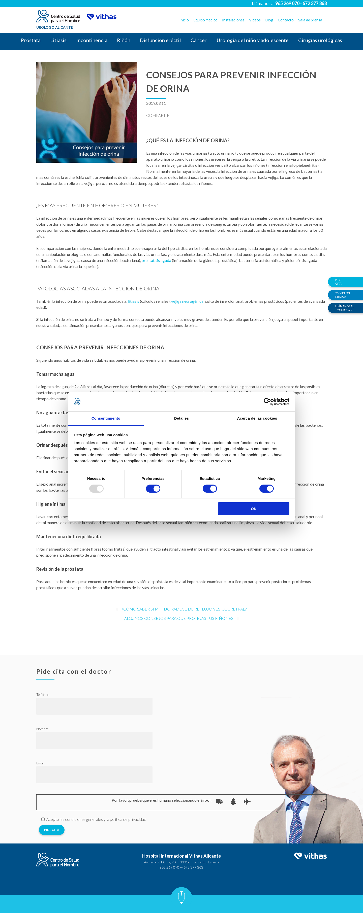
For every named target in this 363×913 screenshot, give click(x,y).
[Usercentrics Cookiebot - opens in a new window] (267, 401)
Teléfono (42, 694)
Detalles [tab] (181, 418)
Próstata (31, 40)
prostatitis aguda (156, 260)
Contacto (286, 20)
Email (40, 763)
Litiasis (58, 40)
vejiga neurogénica (187, 301)
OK (254, 508)
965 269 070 (169, 867)
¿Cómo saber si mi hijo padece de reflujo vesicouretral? (184, 608)
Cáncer (199, 40)
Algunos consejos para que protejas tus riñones (178, 618)
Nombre (42, 729)
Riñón (123, 40)
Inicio (184, 20)
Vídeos (255, 20)
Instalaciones (233, 20)
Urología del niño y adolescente (253, 40)
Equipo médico (205, 20)
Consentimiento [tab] (106, 418)
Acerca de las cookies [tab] (257, 418)
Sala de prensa (310, 20)
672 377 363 (193, 867)
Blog (269, 20)
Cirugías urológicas (320, 40)
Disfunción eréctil (160, 40)
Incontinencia (91, 40)
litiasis (133, 301)
